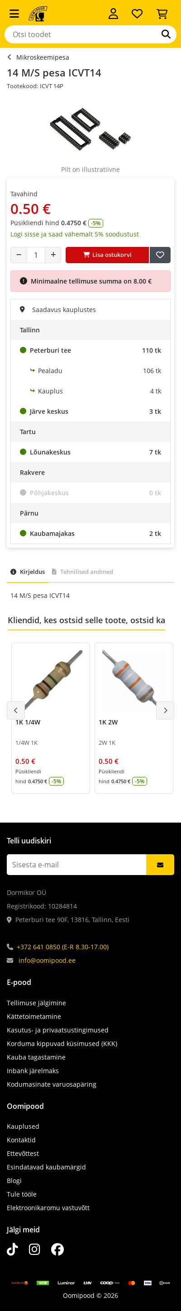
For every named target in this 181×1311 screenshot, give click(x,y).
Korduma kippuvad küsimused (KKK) (62, 1043)
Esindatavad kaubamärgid (46, 1167)
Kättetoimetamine (34, 1016)
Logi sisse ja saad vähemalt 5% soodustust (74, 234)
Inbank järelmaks (33, 1070)
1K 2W (108, 722)
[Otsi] (166, 34)
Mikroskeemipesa (42, 57)
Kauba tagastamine (36, 1057)
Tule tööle (22, 1194)
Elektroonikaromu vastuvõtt (48, 1207)
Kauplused (23, 1126)
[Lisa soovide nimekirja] (160, 255)
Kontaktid (21, 1140)
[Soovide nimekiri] (137, 13)
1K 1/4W (27, 722)
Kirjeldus (27, 572)
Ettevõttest (23, 1153)
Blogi (14, 1180)
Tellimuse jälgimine (36, 1003)
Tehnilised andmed (82, 572)
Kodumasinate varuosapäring (51, 1084)
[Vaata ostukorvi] (162, 13)
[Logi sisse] (113, 13)
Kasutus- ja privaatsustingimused (58, 1030)
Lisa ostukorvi (107, 255)
